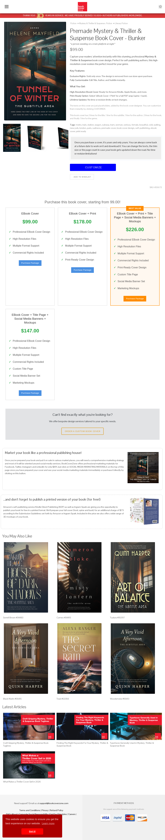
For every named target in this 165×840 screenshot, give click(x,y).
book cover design (125, 128)
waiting (157, 124)
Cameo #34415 (64, 617)
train (84, 124)
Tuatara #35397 (117, 617)
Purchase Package (30, 263)
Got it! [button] (32, 831)
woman (119, 124)
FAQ (8, 814)
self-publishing (142, 128)
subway (105, 124)
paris (89, 128)
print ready (81, 131)
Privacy (45, 810)
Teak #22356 (63, 698)
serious (127, 124)
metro (79, 124)
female (135, 124)
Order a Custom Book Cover (82, 431)
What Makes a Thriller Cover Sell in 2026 (22, 781)
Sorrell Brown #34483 (13, 617)
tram (112, 124)
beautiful (143, 124)
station (90, 124)
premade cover (108, 128)
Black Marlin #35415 (12, 698)
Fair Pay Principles (58, 814)
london (82, 128)
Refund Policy (56, 810)
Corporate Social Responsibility (33, 814)
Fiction (73, 23)
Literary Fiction (121, 23)
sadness (96, 128)
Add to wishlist (82, 177)
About (14, 814)
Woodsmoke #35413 (119, 698)
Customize (93, 167)
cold (151, 124)
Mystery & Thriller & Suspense (92, 23)
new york (74, 128)
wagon (98, 124)
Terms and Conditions (29, 810)
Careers (72, 814)
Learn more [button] (48, 823)
